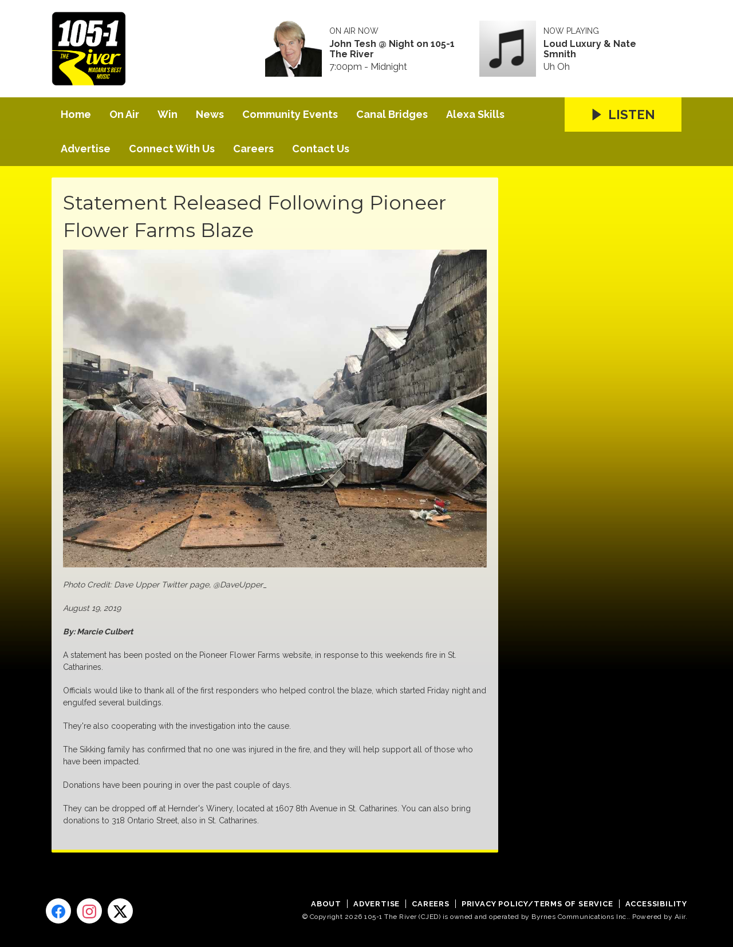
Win (167, 114)
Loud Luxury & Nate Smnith (589, 49)
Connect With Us (172, 149)
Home (76, 114)
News (210, 114)
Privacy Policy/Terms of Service (537, 903)
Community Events (290, 114)
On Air (124, 114)
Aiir (680, 917)
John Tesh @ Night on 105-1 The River (392, 49)
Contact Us (320, 149)
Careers (253, 149)
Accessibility (656, 903)
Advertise (86, 149)
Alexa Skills (475, 114)
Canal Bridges (392, 114)
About (326, 903)
